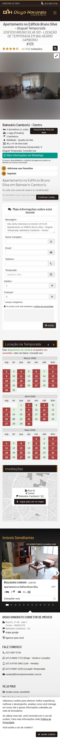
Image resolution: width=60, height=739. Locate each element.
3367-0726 (51, 4)
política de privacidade (43, 306)
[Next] (56, 573)
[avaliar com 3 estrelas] (10, 48)
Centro (37, 125)
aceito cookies (46, 734)
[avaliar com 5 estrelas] (17, 48)
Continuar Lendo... (47, 197)
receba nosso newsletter (18, 692)
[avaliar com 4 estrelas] (14, 48)
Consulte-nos (29, 150)
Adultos (8, 281)
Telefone (9, 259)
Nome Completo (13, 237)
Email (8, 248)
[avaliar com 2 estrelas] (7, 48)
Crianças (8, 292)
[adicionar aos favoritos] (55, 599)
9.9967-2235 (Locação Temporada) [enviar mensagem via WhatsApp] (25, 669)
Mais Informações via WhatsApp (23, 155)
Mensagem (10, 219)
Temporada (10, 270)
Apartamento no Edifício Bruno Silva (30, 24)
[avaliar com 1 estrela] (3, 48)
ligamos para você (15, 638)
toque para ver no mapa (30, 501)
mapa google (12, 632)
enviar (49, 325)
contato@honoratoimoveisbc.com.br (23, 674)
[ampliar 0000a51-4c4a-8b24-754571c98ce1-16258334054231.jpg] (30, 75)
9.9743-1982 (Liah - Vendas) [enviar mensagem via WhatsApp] (22, 663)
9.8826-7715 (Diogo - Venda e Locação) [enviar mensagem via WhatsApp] (28, 658)
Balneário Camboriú (16, 125)
